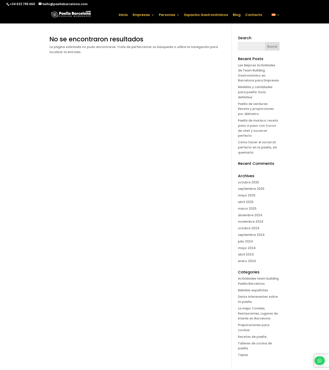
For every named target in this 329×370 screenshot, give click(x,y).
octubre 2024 (248, 228)
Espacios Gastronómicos (206, 15)
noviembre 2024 (250, 221)
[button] (320, 360)
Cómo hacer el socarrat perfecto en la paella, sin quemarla (257, 147)
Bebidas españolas (253, 290)
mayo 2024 (247, 248)
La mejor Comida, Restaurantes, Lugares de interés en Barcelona (258, 313)
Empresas (141, 15)
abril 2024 (246, 254)
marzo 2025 (247, 208)
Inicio (123, 15)
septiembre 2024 (251, 235)
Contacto (253, 15)
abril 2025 (246, 202)
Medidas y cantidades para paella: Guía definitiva (255, 92)
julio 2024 (245, 241)
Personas (167, 15)
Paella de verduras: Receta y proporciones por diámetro (256, 109)
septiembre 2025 (251, 189)
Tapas (243, 355)
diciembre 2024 (250, 215)
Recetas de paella (252, 337)
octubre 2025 (248, 182)
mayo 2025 (246, 195)
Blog (237, 15)
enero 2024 (247, 261)
